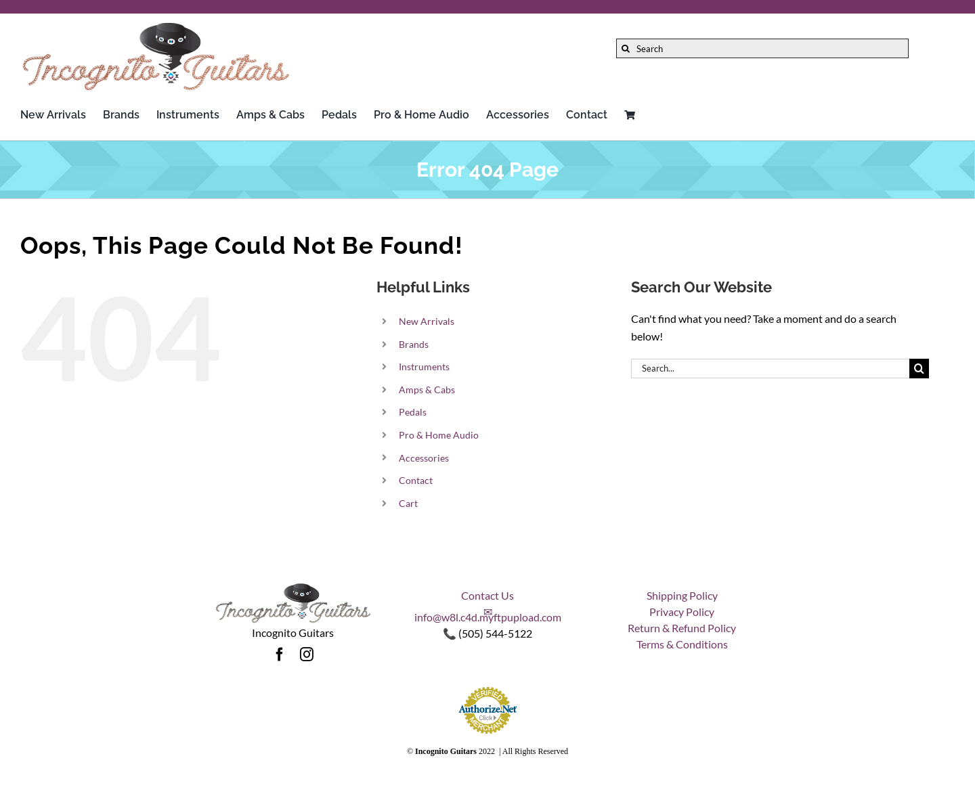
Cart (408, 503)
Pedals (413, 412)
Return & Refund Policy (682, 627)
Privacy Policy (681, 611)
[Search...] (770, 368)
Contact (416, 480)
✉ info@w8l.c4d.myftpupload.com (487, 614)
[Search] (762, 48)
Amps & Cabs (427, 389)
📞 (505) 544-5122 (487, 633)
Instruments (424, 366)
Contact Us (487, 595)
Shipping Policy (682, 595)
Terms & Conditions (682, 644)
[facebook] (279, 654)
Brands (414, 344)
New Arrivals (426, 321)
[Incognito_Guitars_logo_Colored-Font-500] (155, 25)
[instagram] (306, 654)
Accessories (424, 458)
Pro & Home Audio (439, 435)
